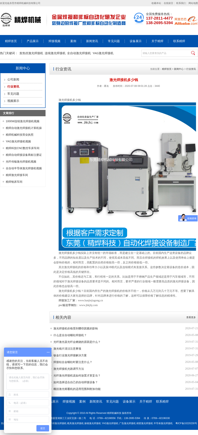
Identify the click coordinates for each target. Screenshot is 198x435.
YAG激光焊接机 (102, 53)
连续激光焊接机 (55, 53)
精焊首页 (11, 41)
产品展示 (33, 41)
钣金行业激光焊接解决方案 (70, 355)
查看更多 (191, 317)
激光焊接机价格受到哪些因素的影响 (75, 328)
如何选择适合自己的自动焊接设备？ (75, 382)
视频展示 (13, 100)
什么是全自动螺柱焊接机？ (70, 335)
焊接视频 (54, 41)
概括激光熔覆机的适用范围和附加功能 (77, 389)
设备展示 (136, 41)
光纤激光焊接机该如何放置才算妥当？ (77, 375)
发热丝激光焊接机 (31, 53)
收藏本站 (156, 3)
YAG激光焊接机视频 (18, 141)
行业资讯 (191, 69)
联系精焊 (179, 41)
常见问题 (114, 41)
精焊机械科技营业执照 (19, 134)
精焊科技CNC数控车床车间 (22, 148)
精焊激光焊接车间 (17, 175)
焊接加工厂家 (67, 300)
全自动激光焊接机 (79, 53)
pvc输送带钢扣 (67, 305)
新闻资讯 (92, 41)
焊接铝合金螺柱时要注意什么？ (72, 362)
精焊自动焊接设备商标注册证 (24, 154)
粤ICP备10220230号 (186, 423)
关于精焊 (157, 41)
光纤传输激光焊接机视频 (21, 161)
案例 (73, 41)
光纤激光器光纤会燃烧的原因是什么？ (77, 341)
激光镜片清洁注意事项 (67, 348)
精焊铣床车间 (14, 181)
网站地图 (193, 3)
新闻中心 (179, 69)
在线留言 (168, 3)
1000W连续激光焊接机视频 (22, 121)
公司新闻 (13, 79)
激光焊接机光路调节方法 (68, 368)
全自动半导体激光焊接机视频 (24, 168)
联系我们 (181, 3)
